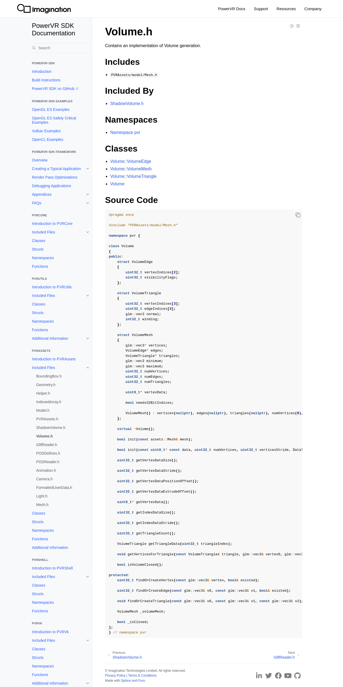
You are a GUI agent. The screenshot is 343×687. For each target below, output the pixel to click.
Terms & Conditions (142, 675)
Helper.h (43, 393)
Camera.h (44, 479)
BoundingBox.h (49, 376)
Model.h (43, 410)
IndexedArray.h (48, 402)
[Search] (60, 48)
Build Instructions (46, 80)
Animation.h (46, 470)
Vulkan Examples (46, 131)
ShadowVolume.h (50, 427)
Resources (286, 8)
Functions (40, 266)
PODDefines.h (48, 453)
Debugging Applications (51, 186)
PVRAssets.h (47, 419)
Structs (38, 249)
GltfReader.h (46, 445)
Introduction (41, 71)
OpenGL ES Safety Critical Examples (54, 120)
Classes (38, 241)
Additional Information (50, 338)
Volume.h (44, 436)
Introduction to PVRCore (52, 223)
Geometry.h (45, 385)
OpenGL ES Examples (50, 109)
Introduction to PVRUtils (52, 287)
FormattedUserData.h (54, 487)
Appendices (41, 194)
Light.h (41, 496)
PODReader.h (47, 462)
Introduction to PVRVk (50, 632)
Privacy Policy (115, 675)
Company (313, 8)
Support (261, 8)
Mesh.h (42, 505)
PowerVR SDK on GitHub (53, 88)
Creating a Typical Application (56, 169)
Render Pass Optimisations (54, 177)
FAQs (36, 203)
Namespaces (43, 258)
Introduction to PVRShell (52, 568)
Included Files (43, 232)
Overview (39, 160)
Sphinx (126, 680)
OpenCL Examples (47, 139)
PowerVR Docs (231, 8)
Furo (141, 680)
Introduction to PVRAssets (54, 359)
